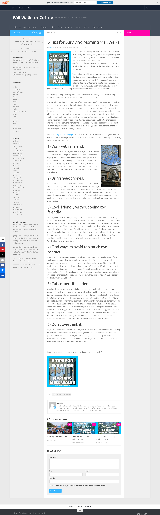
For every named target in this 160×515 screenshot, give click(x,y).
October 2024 (17, 185)
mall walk (59, 394)
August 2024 (17, 190)
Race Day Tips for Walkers (57, 437)
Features (26, 27)
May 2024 (16, 197)
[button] (80, 2)
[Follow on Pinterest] (40, 32)
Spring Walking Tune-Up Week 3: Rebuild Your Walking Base (26, 252)
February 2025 (17, 175)
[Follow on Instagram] (37, 32)
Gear (14, 97)
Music (35, 27)
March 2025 (16, 173)
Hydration (16, 99)
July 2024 (16, 192)
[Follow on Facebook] (33, 32)
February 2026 (17, 146)
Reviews (44, 27)
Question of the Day (65, 27)
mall (53, 394)
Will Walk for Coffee (33, 17)
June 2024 (16, 195)
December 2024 (18, 180)
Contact (28, 8)
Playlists (15, 109)
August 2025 (17, 161)
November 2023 (18, 212)
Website (52, 478)
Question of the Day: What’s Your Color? (26, 60)
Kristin (51, 47)
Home (13, 8)
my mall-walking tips (65, 134)
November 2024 (18, 183)
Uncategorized (17, 129)
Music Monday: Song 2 (20, 72)
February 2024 (17, 205)
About (20, 8)
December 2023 (18, 209)
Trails (14, 126)
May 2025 (16, 168)
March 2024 (16, 202)
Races (77, 27)
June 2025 (16, 165)
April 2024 (16, 200)
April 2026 (16, 141)
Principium (16, 265)
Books (15, 87)
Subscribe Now (105, 3)
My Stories (86, 27)
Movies (15, 102)
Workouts (16, 131)
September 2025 (18, 158)
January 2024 (17, 207)
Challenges (17, 27)
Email (88, 471)
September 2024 (18, 187)
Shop (53, 27)
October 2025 (17, 156)
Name (51, 471)
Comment (53, 457)
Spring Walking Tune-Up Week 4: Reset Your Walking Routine (26, 240)
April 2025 (16, 170)
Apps (14, 84)
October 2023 (17, 214)
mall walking (67, 394)
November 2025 (18, 153)
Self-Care (16, 121)
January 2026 (17, 148)
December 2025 (18, 151)
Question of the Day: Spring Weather (25, 75)
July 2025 (16, 163)
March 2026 (16, 143)
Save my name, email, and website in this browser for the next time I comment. (79, 485)
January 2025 (17, 178)
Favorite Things (98, 27)
